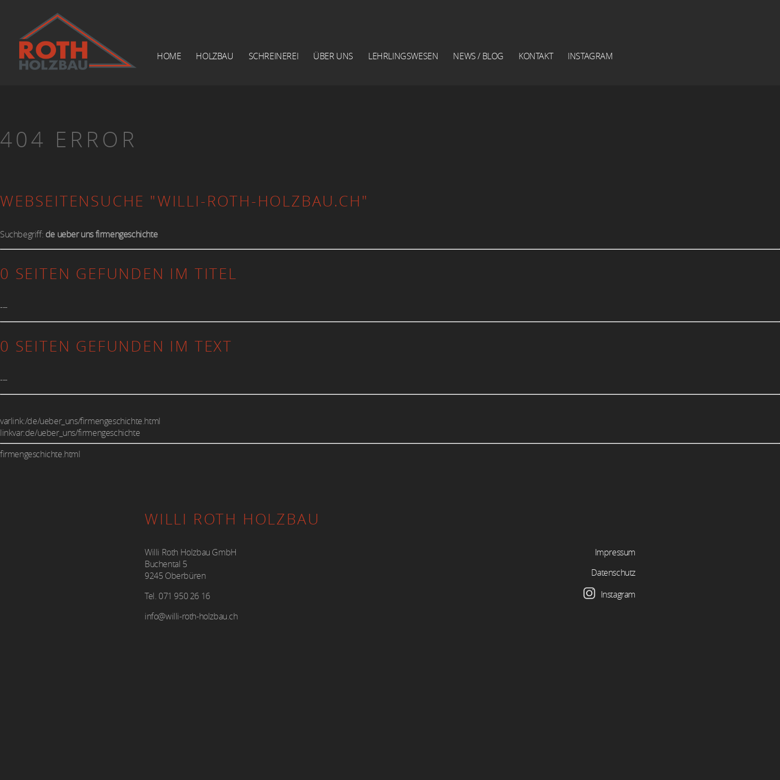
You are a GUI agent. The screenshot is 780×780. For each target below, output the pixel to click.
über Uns (333, 56)
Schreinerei (274, 56)
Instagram (590, 56)
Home (169, 56)
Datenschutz (613, 572)
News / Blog (478, 56)
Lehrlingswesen (403, 56)
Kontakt (536, 56)
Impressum (615, 552)
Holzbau (214, 56)
